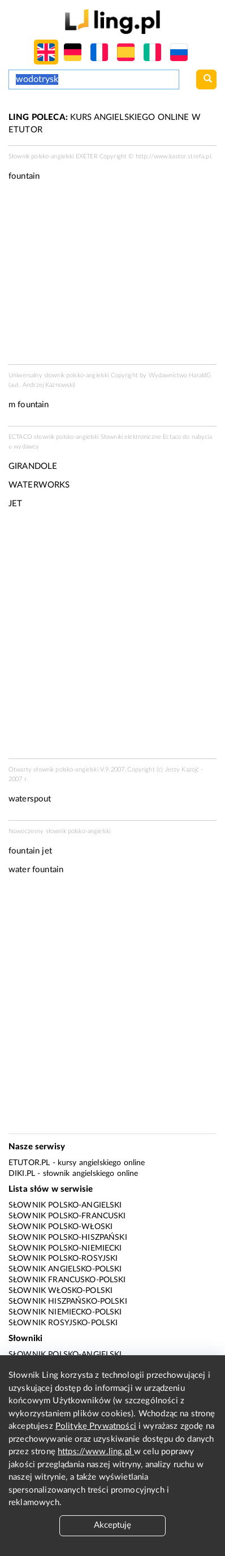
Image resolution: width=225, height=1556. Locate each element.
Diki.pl (21, 1174)
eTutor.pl (29, 1163)
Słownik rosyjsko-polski (63, 1323)
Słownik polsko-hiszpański (67, 1238)
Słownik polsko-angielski (65, 1205)
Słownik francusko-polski (67, 1280)
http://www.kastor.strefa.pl (173, 156)
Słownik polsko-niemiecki (65, 1248)
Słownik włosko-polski (60, 1291)
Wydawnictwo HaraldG (180, 375)
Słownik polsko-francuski (67, 1216)
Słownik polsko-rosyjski (63, 1258)
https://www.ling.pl (96, 1451)
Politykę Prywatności (95, 1426)
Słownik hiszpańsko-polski (67, 1301)
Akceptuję (112, 1525)
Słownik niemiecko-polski (65, 1312)
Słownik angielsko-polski (65, 1269)
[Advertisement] (112, 637)
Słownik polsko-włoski (60, 1227)
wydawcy (26, 446)
